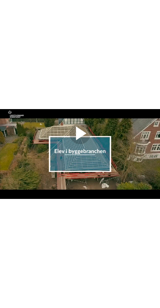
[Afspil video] (80, 142)
